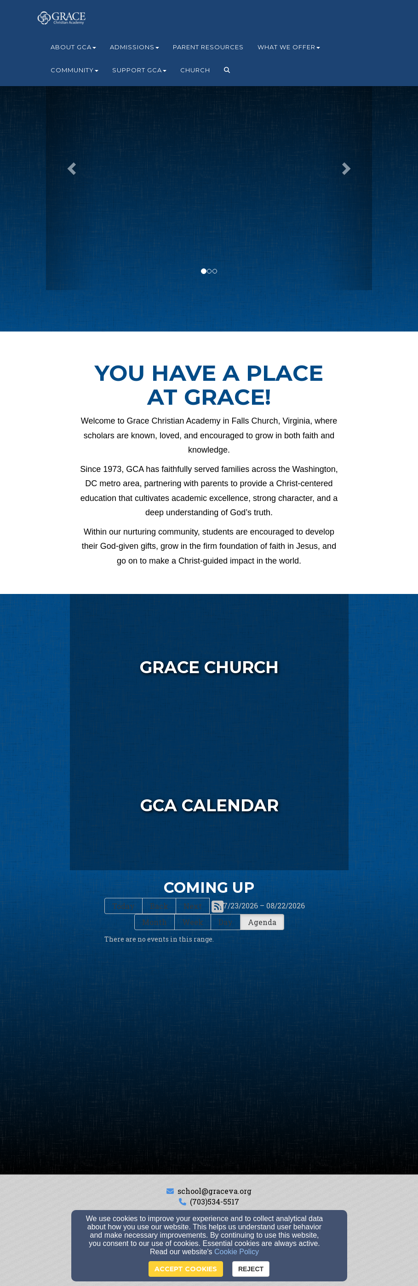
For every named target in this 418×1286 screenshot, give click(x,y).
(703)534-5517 (214, 1201)
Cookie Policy (236, 1252)
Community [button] (74, 70)
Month (154, 922)
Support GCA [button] (139, 70)
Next (192, 906)
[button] (227, 69)
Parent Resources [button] (208, 47)
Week (192, 922)
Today (123, 906)
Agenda (262, 922)
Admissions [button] (134, 47)
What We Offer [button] (289, 47)
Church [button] (195, 70)
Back (159, 906)
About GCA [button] (73, 47)
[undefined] (209, 801)
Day (225, 922)
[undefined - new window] (209, 663)
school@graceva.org (215, 1191)
